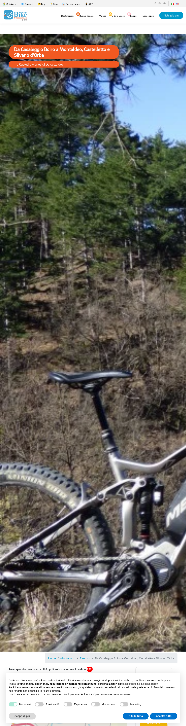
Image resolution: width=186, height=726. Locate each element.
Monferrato (67, 658)
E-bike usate (118, 15)
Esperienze (148, 15)
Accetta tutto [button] (163, 716)
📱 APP (89, 3)
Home (52, 658)
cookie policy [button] (150, 683)
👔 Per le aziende (71, 3)
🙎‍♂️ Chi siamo (9, 3)
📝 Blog (53, 3)
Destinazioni (67, 15)
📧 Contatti (27, 3)
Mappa (102, 15)
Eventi (133, 15)
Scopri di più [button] (22, 716)
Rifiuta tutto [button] (136, 716)
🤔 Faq (41, 3)
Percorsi (85, 658)
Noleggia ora (171, 15)
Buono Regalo (86, 15)
